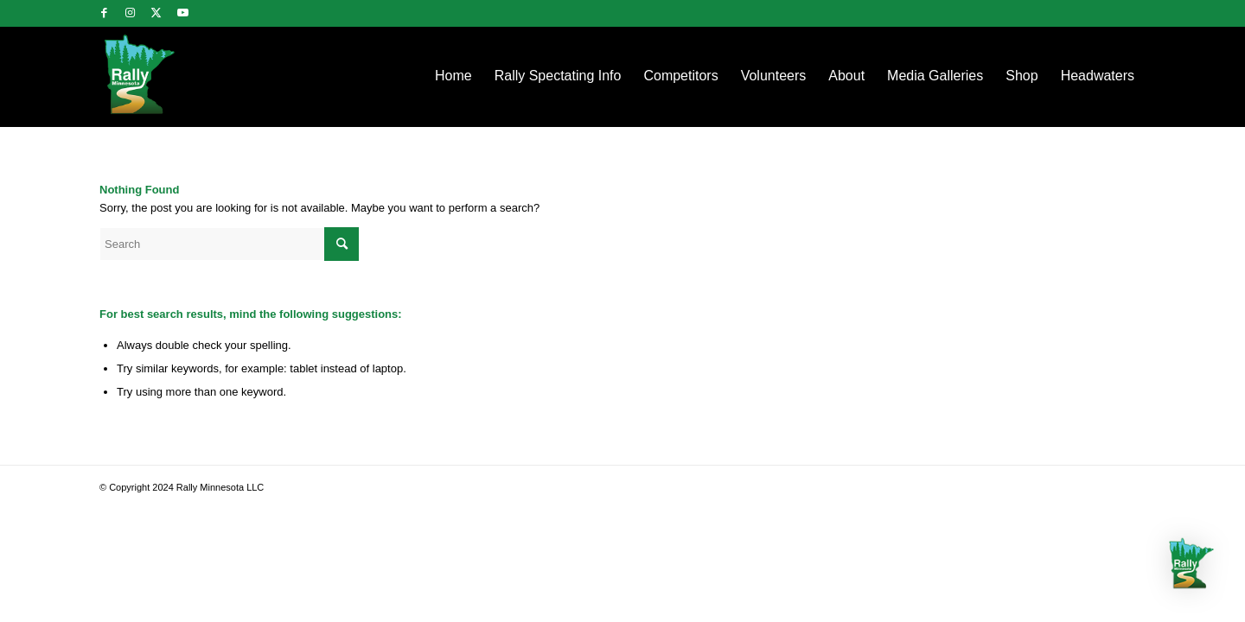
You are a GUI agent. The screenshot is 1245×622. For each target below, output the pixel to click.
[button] (1191, 566)
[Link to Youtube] (182, 13)
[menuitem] (453, 76)
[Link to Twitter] (156, 13)
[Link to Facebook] (104, 13)
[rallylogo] (169, 76)
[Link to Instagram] (130, 13)
